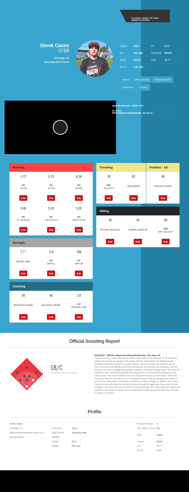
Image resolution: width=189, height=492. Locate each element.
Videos (126, 80)
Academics (128, 88)
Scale (23, 202)
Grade (133, 202)
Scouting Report (165, 80)
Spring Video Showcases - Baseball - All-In (145, 106)
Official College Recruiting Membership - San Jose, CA (145, 113)
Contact (145, 88)
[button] (60, 130)
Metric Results (143, 80)
